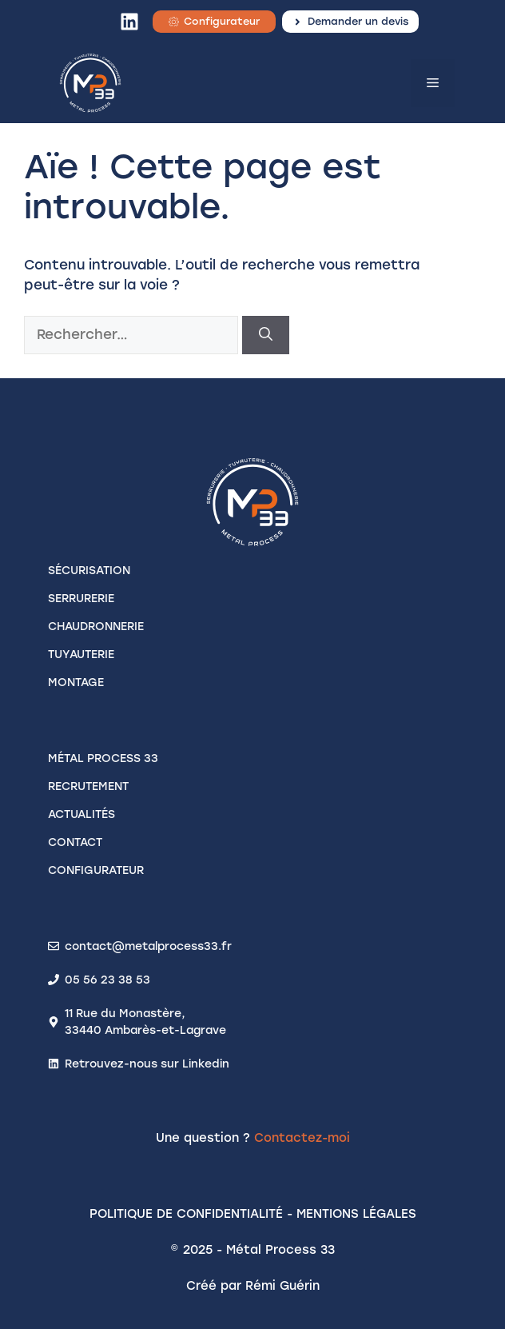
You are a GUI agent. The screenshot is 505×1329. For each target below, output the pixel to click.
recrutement (88, 786)
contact (75, 842)
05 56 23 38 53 (107, 980)
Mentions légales (356, 1214)
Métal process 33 (103, 758)
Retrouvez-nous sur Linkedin (147, 1064)
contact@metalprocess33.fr (148, 946)
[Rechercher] (265, 335)
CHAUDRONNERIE (96, 626)
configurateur (96, 870)
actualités (81, 814)
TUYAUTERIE (81, 654)
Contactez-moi (302, 1138)
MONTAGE (76, 682)
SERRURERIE (81, 598)
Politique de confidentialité (186, 1214)
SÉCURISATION (89, 570)
